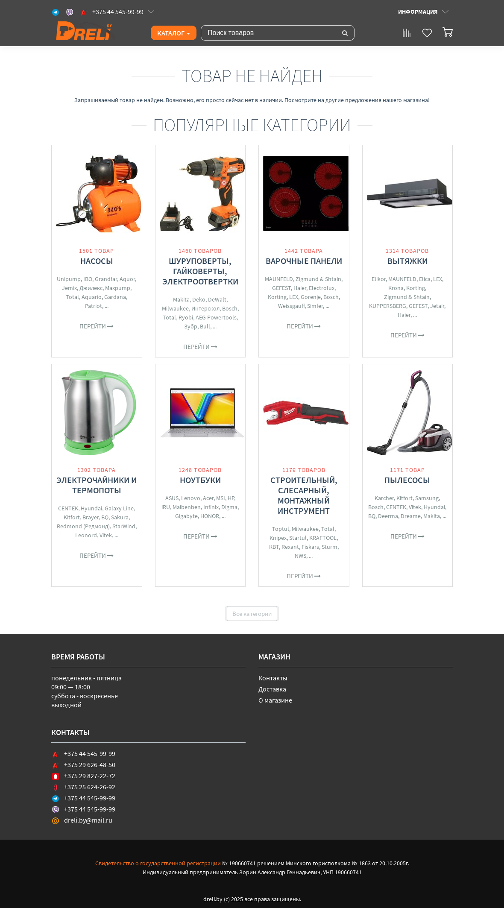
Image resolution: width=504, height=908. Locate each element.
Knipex (278, 538)
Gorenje (311, 297)
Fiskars (310, 547)
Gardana (115, 297)
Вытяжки (407, 260)
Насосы (96, 260)
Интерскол (205, 308)
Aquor (127, 279)
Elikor (379, 279)
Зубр (190, 326)
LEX (293, 297)
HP (231, 498)
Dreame (411, 516)
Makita (181, 299)
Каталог (173, 33)
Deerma (388, 516)
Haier (299, 288)
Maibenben (187, 507)
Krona (396, 288)
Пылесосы (407, 480)
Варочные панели (304, 260)
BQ (104, 517)
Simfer (315, 306)
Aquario (92, 297)
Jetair (437, 306)
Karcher (384, 498)
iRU (165, 507)
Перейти (96, 326)
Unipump (69, 279)
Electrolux (321, 288)
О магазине (275, 700)
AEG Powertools (216, 317)
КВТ (274, 547)
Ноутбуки (200, 480)
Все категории (252, 613)
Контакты (272, 678)
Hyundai (91, 508)
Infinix (211, 507)
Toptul (280, 529)
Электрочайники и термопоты (96, 485)
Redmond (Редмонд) (83, 526)
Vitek (106, 535)
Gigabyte (186, 516)
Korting (277, 297)
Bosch (229, 308)
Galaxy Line (119, 508)
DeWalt (217, 299)
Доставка (272, 689)
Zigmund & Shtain (318, 279)
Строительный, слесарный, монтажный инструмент (303, 495)
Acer (208, 498)
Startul (298, 538)
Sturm (329, 547)
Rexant (290, 547)
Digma (229, 507)
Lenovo (190, 498)
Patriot (93, 306)
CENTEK (68, 508)
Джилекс (91, 288)
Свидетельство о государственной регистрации (158, 863)
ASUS (172, 498)
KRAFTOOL (323, 538)
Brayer (90, 517)
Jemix (69, 288)
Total (72, 297)
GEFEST (281, 288)
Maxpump (117, 288)
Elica (425, 279)
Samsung (427, 498)
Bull (205, 326)
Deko (198, 299)
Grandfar (106, 279)
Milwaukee (175, 308)
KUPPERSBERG (387, 306)
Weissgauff (291, 306)
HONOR (209, 516)
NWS (300, 555)
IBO (87, 279)
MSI (220, 498)
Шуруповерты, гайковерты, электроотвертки (200, 271)
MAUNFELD (279, 279)
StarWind (123, 526)
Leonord (86, 535)
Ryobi (186, 317)
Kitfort (72, 517)
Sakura (120, 517)
